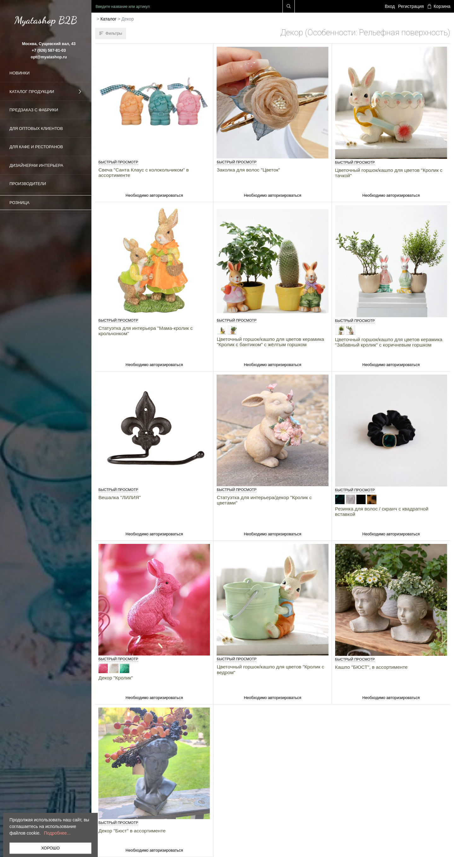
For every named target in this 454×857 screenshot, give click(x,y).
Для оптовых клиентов (36, 128)
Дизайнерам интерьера (36, 165)
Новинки (19, 73)
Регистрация (411, 6)
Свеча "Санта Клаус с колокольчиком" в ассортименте (143, 172)
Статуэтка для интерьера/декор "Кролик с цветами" (264, 500)
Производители (27, 183)
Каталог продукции (45, 92)
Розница (19, 202)
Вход (390, 6)
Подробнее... (57, 833)
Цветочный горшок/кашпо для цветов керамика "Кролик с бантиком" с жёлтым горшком (270, 341)
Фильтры (110, 33)
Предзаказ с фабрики (33, 110)
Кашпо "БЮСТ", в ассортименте (371, 667)
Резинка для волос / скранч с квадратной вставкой (381, 511)
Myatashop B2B (46, 20)
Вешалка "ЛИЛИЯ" (119, 497)
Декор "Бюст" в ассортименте (132, 830)
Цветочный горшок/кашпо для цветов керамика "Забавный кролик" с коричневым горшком (389, 342)
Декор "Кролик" (115, 677)
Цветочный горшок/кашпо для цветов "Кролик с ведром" (270, 669)
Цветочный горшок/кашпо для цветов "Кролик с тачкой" (389, 172)
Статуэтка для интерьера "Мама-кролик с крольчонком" (145, 330)
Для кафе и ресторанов (36, 146)
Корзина (439, 6)
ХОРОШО (50, 848)
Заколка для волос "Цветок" (248, 169)
